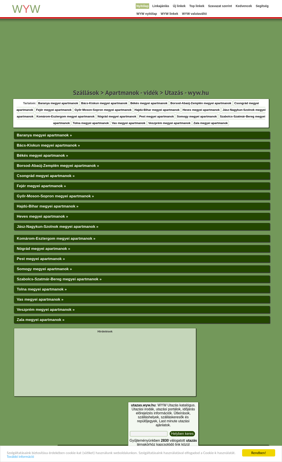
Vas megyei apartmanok (128, 123)
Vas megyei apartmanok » (40, 299)
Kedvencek (244, 6)
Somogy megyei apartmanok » (44, 269)
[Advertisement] (141, 55)
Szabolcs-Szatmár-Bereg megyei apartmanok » (59, 279)
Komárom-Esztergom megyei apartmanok (65, 116)
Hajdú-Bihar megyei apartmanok (157, 109)
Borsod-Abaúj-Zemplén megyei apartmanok (201, 103)
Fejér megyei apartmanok (54, 109)
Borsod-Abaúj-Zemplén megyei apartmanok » (58, 165)
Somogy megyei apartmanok (197, 116)
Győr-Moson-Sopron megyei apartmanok (102, 109)
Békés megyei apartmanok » (42, 155)
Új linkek (179, 6)
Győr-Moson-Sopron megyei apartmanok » (55, 196)
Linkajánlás (160, 6)
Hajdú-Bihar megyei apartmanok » (47, 206)
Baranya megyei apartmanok (58, 103)
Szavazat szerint (220, 6)
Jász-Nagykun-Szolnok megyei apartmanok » (57, 226)
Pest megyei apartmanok (156, 116)
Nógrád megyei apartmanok (117, 116)
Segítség (262, 6)
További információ (20, 457)
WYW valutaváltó (194, 13)
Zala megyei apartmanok (210, 123)
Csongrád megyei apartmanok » (46, 175)
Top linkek (196, 6)
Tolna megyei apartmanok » (42, 289)
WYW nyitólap (146, 13)
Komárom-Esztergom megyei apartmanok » (56, 238)
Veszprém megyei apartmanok (169, 123)
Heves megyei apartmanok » (42, 216)
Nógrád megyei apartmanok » (43, 248)
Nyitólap (142, 6)
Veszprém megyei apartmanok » (46, 309)
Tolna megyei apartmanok (91, 123)
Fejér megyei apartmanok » (41, 186)
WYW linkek (169, 13)
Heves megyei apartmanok (201, 109)
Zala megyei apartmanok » (41, 319)
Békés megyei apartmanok (148, 103)
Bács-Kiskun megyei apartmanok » (48, 145)
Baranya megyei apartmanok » (44, 135)
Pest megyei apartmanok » (41, 258)
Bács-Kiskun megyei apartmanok (104, 103)
